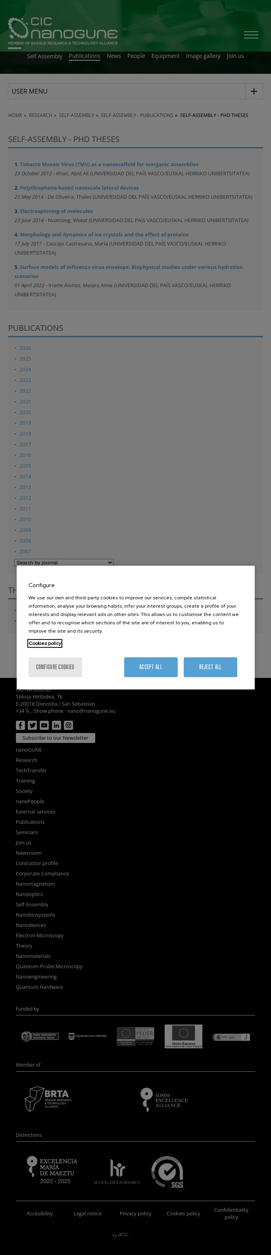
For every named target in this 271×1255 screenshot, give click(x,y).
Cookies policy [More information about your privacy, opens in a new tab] (45, 643)
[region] (136, 627)
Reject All (210, 667)
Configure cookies (55, 667)
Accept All (150, 667)
